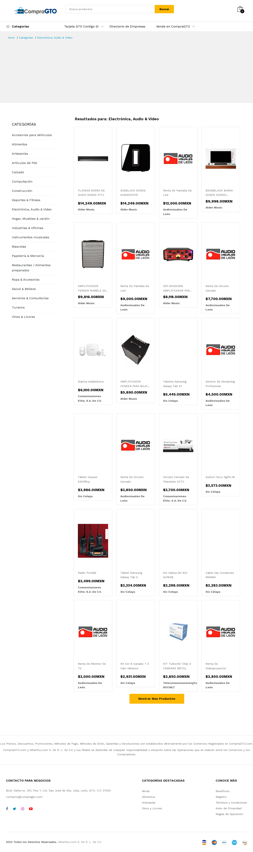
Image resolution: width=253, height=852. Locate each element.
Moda (145, 791)
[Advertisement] (126, 69)
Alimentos (19, 144)
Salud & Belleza (24, 289)
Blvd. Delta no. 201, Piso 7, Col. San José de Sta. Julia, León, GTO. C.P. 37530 (58, 790)
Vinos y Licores (152, 808)
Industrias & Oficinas (27, 228)
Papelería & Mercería (28, 256)
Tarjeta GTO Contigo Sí (81, 26)
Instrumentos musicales (30, 237)
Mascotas (19, 246)
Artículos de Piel (24, 163)
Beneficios (222, 791)
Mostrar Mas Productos (156, 699)
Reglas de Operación (229, 814)
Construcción (22, 191)
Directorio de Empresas (127, 26)
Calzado (18, 172)
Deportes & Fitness (26, 200)
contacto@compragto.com (24, 796)
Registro (221, 796)
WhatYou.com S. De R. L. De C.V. (80, 841)
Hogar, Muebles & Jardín (30, 219)
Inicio (11, 37)
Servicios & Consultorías (30, 298)
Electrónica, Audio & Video (55, 37)
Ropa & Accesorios (26, 279)
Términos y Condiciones (231, 802)
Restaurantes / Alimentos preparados (31, 267)
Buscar (164, 9)
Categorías (26, 37)
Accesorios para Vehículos (32, 135)
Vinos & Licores (23, 317)
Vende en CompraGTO (173, 26)
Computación (22, 181)
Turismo (18, 307)
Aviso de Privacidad (229, 808)
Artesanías (20, 153)
